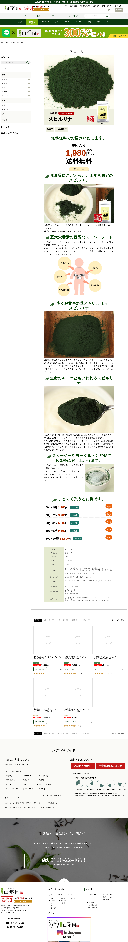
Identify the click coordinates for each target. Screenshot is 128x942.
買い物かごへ (79, 169)
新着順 (81, 620)
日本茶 (53, 902)
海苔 (56, 22)
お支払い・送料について (102, 6)
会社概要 (91, 904)
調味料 (67, 22)
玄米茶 (53, 906)
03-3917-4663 (8, 911)
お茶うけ (20, 22)
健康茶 (53, 899)
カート (119, 9)
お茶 (24, 16)
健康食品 (32, 22)
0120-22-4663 (15, 924)
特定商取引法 (92, 908)
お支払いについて (109, 896)
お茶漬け (64, 904)
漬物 (89, 22)
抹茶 (52, 904)
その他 (4, 120)
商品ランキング (71, 16)
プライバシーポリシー (7, 913)
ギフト (53, 16)
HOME (2, 42)
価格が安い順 (50, 620)
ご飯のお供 (45, 22)
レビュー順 (94, 620)
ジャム (109, 22)
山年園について (93, 896)
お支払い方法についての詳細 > (50, 796)
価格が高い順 (67, 620)
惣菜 (98, 22)
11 (52, 674)
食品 (38, 16)
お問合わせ (106, 900)
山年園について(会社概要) (80, 6)
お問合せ (118, 6)
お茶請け (64, 899)
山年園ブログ (92, 906)
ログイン (110, 10)
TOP (65, 6)
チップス (79, 22)
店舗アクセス (107, 898)
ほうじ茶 (54, 909)
